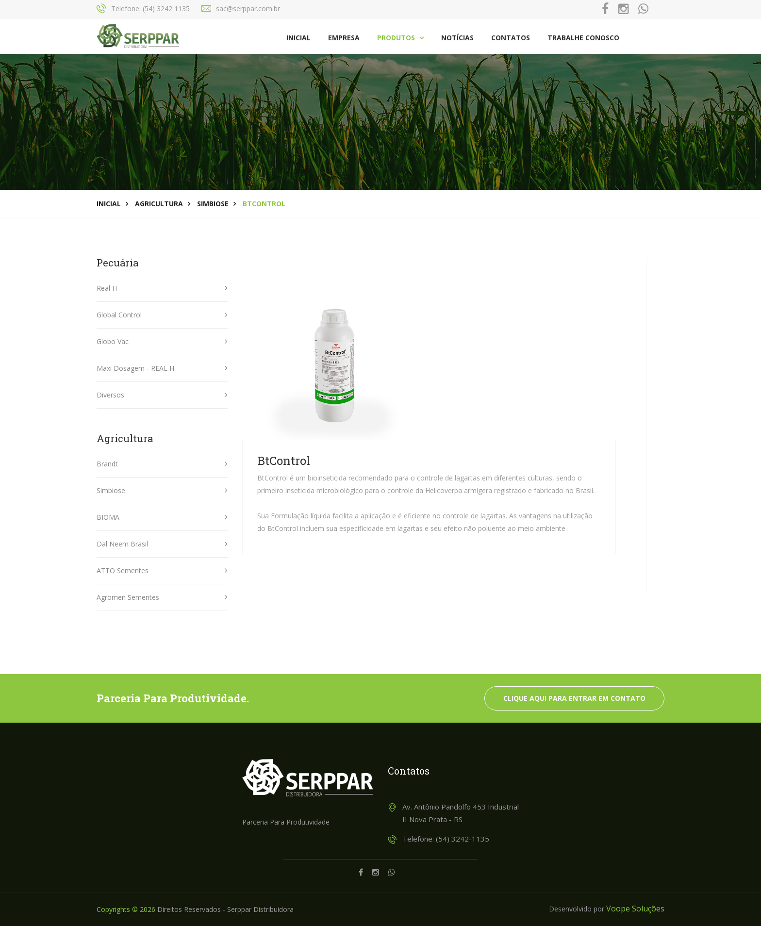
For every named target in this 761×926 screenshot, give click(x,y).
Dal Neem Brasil (122, 543)
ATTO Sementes (123, 570)
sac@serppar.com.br (248, 8)
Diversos (110, 394)
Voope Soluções (635, 908)
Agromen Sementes (128, 597)
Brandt (107, 463)
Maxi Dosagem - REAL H (135, 368)
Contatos (510, 37)
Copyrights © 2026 (126, 909)
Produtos (400, 37)
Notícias (457, 37)
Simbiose (213, 203)
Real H (107, 288)
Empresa (344, 37)
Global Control (119, 314)
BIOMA (108, 517)
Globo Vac (113, 341)
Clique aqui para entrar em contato (574, 698)
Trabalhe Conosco (583, 37)
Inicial (298, 37)
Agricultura (159, 203)
